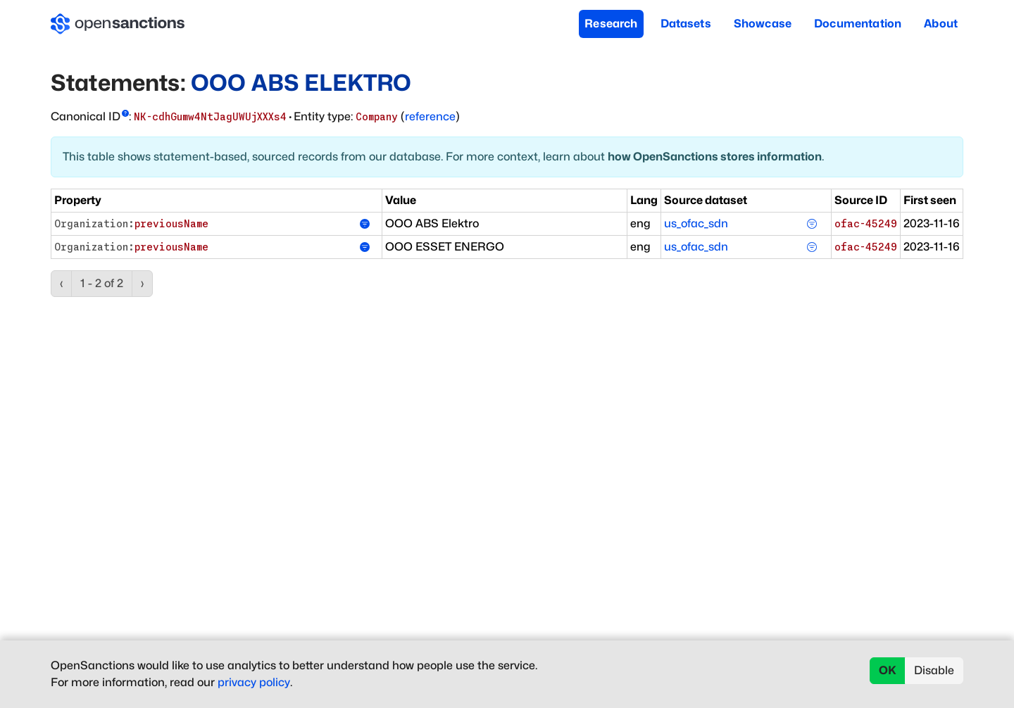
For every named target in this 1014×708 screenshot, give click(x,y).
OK (887, 670)
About (941, 23)
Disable (934, 670)
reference (430, 116)
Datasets (686, 23)
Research (610, 23)
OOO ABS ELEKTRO (301, 82)
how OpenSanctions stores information (715, 156)
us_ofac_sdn (696, 223)
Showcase (762, 23)
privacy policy (254, 682)
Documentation (857, 23)
